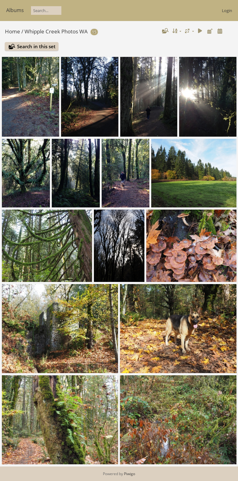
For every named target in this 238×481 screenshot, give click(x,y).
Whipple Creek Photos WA (56, 31)
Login (227, 10)
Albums (15, 10)
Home (12, 31)
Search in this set (36, 46)
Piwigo (129, 473)
